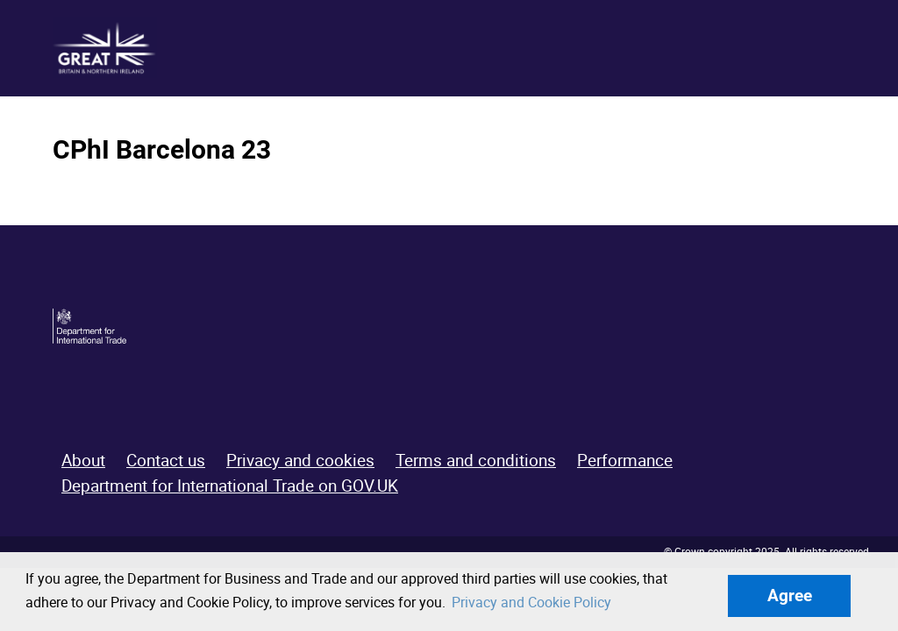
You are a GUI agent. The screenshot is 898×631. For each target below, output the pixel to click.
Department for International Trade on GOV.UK (229, 485)
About (83, 460)
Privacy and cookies (300, 460)
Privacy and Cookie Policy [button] (531, 602)
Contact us (165, 460)
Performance (625, 460)
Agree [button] (789, 595)
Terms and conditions (476, 460)
